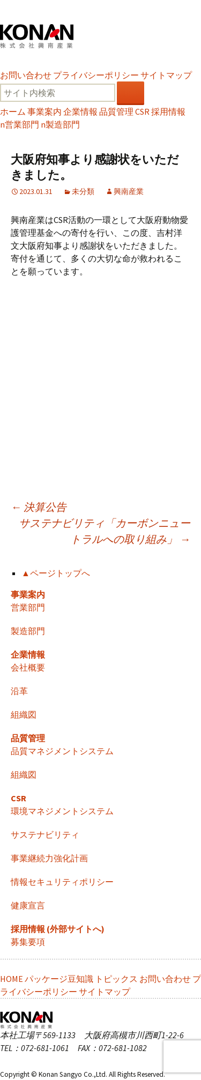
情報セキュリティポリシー (62, 881)
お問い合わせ (25, 75)
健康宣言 (28, 905)
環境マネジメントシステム (62, 811)
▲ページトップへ (55, 573)
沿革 (19, 691)
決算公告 (38, 506)
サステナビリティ (45, 834)
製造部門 (60, 124)
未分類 (83, 191)
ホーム (13, 111)
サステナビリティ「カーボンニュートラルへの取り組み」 (104, 531)
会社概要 (28, 667)
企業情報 (80, 111)
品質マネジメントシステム (62, 751)
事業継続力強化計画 (49, 858)
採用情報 (168, 111)
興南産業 (129, 191)
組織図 (23, 714)
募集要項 (28, 941)
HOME (11, 978)
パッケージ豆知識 (59, 978)
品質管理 (116, 111)
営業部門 (19, 124)
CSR (142, 111)
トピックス (116, 978)
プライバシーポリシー (96, 75)
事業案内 (44, 111)
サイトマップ (166, 75)
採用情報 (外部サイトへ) (58, 928)
